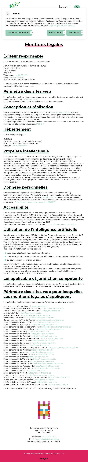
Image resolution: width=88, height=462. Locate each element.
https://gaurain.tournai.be (52, 338)
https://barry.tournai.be (39, 331)
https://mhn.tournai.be (58, 384)
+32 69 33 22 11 (21, 75)
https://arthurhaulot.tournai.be (46, 322)
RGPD (62, 454)
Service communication (60, 112)
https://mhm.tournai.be (47, 382)
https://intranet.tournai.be (53, 308)
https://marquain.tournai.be (44, 343)
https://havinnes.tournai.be (42, 352)
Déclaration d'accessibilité (64, 224)
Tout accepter (55, 32)
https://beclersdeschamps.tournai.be (55, 327)
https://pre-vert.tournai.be (40, 373)
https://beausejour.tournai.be (44, 325)
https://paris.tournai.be (35, 371)
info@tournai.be (16, 77)
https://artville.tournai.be (30, 313)
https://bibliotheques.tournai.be (41, 318)
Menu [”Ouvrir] (65, 7)
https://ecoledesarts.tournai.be (41, 375)
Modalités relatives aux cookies (48, 454)
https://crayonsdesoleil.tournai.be (63, 348)
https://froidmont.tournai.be (45, 336)
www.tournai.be (30, 99)
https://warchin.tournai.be (42, 350)
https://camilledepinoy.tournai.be (50, 329)
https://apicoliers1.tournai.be (46, 366)
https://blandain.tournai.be (43, 334)
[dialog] (44, 23)
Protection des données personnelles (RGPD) (34, 202)
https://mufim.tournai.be (58, 377)
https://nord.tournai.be (38, 357)
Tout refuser (73, 32)
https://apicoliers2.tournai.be (47, 368)
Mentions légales (30, 454)
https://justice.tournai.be (43, 341)
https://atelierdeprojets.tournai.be (35, 315)
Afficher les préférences (18, 32)
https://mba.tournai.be (44, 380)
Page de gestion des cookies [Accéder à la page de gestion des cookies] (61, 26)
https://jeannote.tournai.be (42, 361)
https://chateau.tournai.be (42, 354)
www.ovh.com (19, 146)
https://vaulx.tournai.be (39, 345)
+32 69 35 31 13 (49, 437)
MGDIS (39, 124)
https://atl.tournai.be (51, 311)
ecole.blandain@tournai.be (47, 439)
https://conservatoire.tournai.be (50, 320)
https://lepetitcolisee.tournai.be (49, 364)
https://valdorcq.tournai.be (44, 359)
